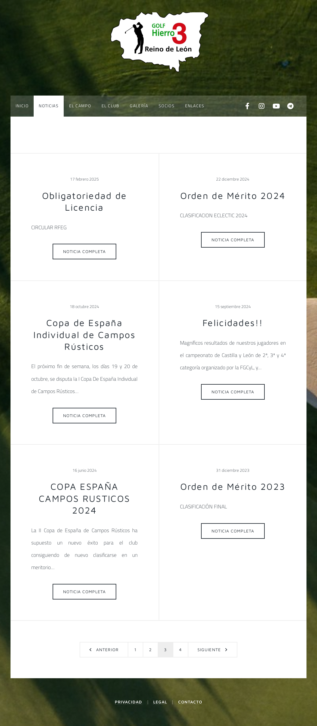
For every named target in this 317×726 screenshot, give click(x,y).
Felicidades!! (233, 322)
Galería (139, 106)
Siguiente (209, 649)
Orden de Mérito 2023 (233, 486)
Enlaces (195, 106)
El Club (111, 106)
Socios (167, 106)
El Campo (80, 106)
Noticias (48, 106)
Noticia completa (84, 251)
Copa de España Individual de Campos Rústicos (84, 334)
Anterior (107, 649)
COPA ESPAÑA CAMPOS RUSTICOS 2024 (84, 498)
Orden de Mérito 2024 (233, 195)
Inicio (22, 106)
